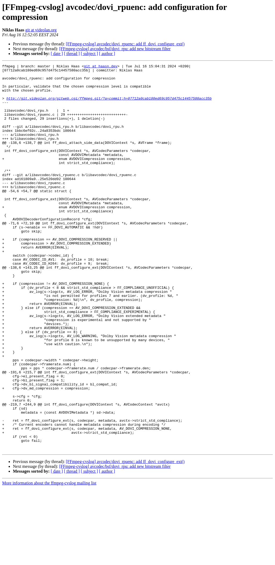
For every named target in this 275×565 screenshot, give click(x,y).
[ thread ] (72, 53)
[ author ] (107, 53)
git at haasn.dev (100, 66)
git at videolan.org (41, 30)
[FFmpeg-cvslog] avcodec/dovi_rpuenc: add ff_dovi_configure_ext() (125, 44)
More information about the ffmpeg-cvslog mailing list (49, 560)
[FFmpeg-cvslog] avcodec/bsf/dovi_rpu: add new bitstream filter (115, 48)
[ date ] (57, 53)
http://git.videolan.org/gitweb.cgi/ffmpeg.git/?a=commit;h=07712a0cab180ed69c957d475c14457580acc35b (109, 105)
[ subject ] (89, 53)
